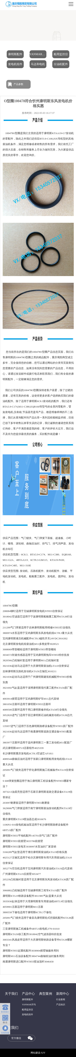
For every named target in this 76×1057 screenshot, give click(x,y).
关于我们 (11, 994)
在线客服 (5, 1029)
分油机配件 (61, 64)
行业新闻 (60, 999)
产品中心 (28, 994)
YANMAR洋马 (38, 54)
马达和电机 (38, 64)
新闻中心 (62, 994)
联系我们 (5, 1008)
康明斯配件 (15, 54)
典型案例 (45, 994)
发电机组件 (15, 64)
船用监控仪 (61, 54)
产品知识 (60, 1004)
